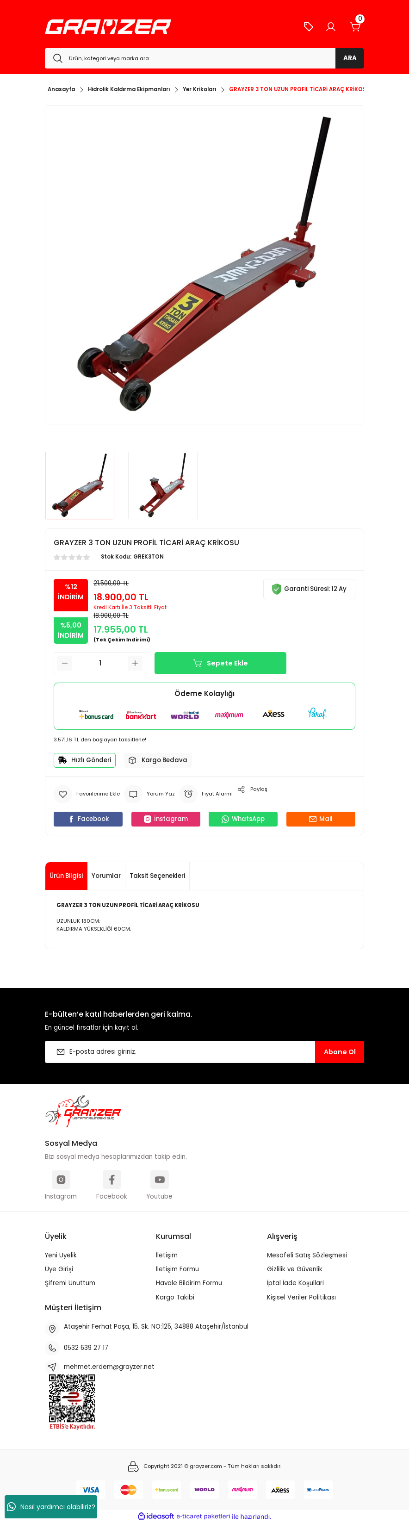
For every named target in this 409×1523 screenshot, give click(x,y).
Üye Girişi (59, 1269)
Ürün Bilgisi (66, 875)
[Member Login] (330, 26)
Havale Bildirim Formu (189, 1283)
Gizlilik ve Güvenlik (294, 1269)
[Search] (204, 58)
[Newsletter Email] (204, 1052)
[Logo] (108, 27)
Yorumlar (106, 875)
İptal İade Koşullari (295, 1283)
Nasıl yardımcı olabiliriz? (51, 1507)
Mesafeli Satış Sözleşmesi (307, 1255)
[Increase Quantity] (135, 663)
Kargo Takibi (175, 1297)
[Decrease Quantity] (64, 663)
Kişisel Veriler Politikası (301, 1297)
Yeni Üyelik (61, 1255)
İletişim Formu (177, 1269)
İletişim (167, 1255)
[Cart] (355, 26)
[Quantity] (100, 663)
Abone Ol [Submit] (340, 1052)
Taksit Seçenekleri (157, 875)
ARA (350, 58)
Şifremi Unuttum (70, 1283)
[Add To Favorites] (87, 794)
